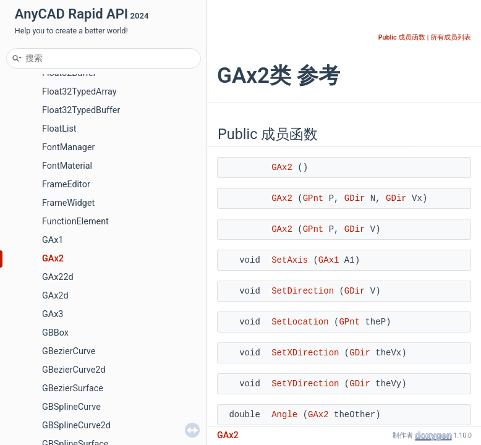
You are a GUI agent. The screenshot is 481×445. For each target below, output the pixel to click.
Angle (284, 415)
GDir (354, 198)
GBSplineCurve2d (76, 425)
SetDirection (302, 291)
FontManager (68, 147)
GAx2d (55, 295)
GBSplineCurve (71, 407)
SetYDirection (305, 384)
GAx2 (53, 258)
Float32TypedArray (79, 92)
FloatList (59, 129)
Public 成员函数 (401, 37)
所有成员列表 (450, 37)
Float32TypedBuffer (81, 110)
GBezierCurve (68, 351)
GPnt (313, 198)
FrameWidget (68, 203)
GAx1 (52, 240)
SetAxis (289, 260)
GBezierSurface (72, 388)
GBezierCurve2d (74, 370)
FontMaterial (67, 166)
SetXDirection (305, 353)
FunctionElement (75, 221)
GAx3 (52, 314)
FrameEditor (66, 184)
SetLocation (299, 322)
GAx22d (58, 277)
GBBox (55, 333)
